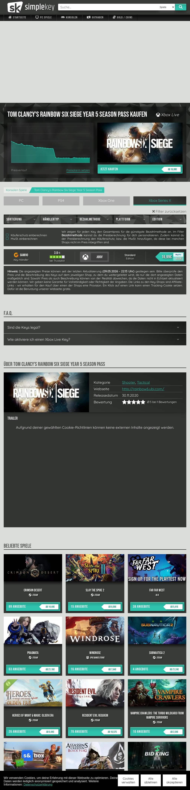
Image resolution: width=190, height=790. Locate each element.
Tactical (143, 300)
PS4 (61, 118)
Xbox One (106, 118)
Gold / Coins (123, 17)
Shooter (128, 300)
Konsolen (69, 17)
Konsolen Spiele (16, 108)
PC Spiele (43, 17)
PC (21, 118)
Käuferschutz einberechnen (26, 153)
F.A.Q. (77, 766)
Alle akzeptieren (174, 780)
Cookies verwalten (128, 780)
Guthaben (95, 17)
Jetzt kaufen (140, 87)
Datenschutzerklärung (38, 784)
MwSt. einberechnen (21, 157)
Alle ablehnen (150, 780)
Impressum (19, 766)
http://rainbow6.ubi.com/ (143, 307)
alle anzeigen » (95, 725)
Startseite (17, 17)
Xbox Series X (160, 118)
